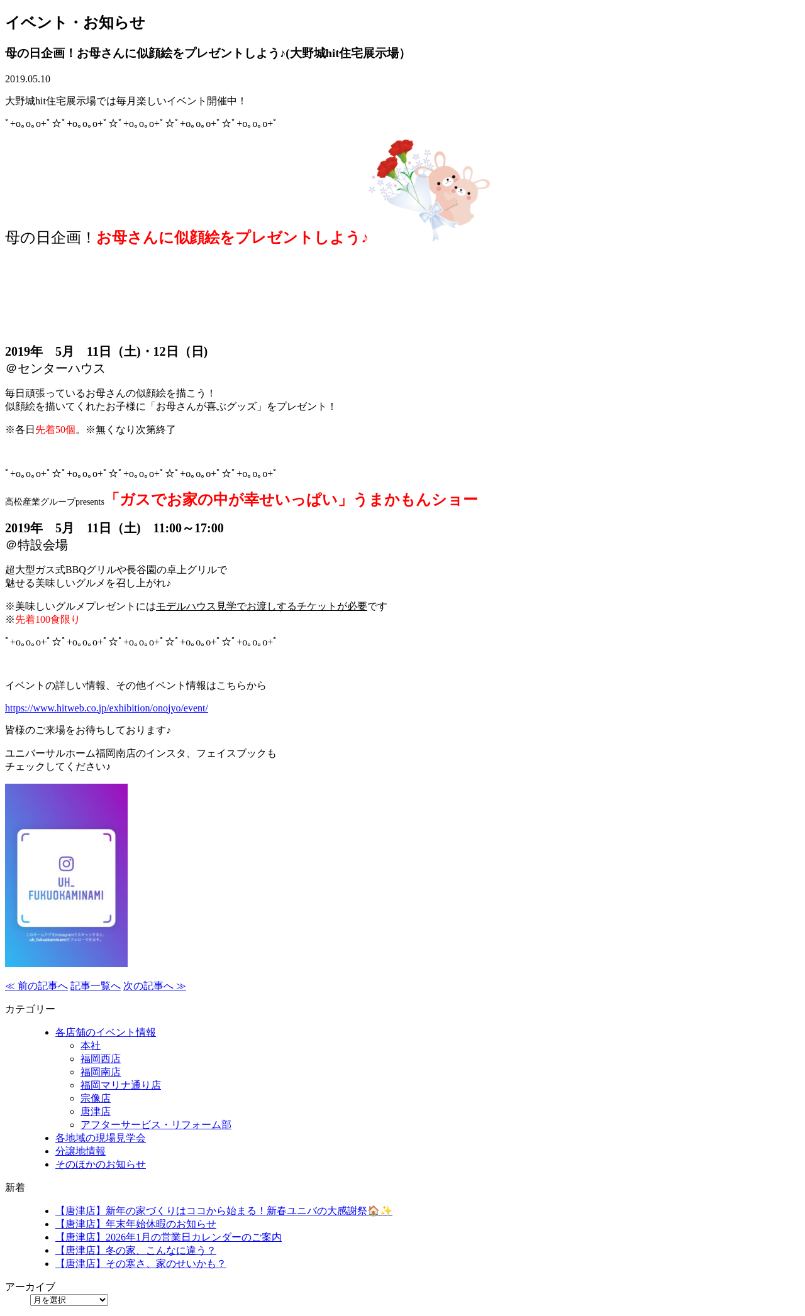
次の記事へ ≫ (154, 985)
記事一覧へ (95, 985)
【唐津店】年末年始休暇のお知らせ (135, 1224)
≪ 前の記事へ (36, 985)
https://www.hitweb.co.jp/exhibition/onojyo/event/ (106, 708)
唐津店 (95, 1111)
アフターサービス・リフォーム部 (155, 1124)
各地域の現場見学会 (100, 1137)
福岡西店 (100, 1058)
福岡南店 (100, 1072)
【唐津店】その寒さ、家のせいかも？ (140, 1263)
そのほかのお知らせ (100, 1164)
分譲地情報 (80, 1151)
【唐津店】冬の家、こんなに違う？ (135, 1250)
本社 (90, 1045)
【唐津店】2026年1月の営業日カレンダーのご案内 (168, 1237)
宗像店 (95, 1098)
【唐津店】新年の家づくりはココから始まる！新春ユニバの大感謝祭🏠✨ (223, 1210)
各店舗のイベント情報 (105, 1032)
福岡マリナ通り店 (120, 1085)
